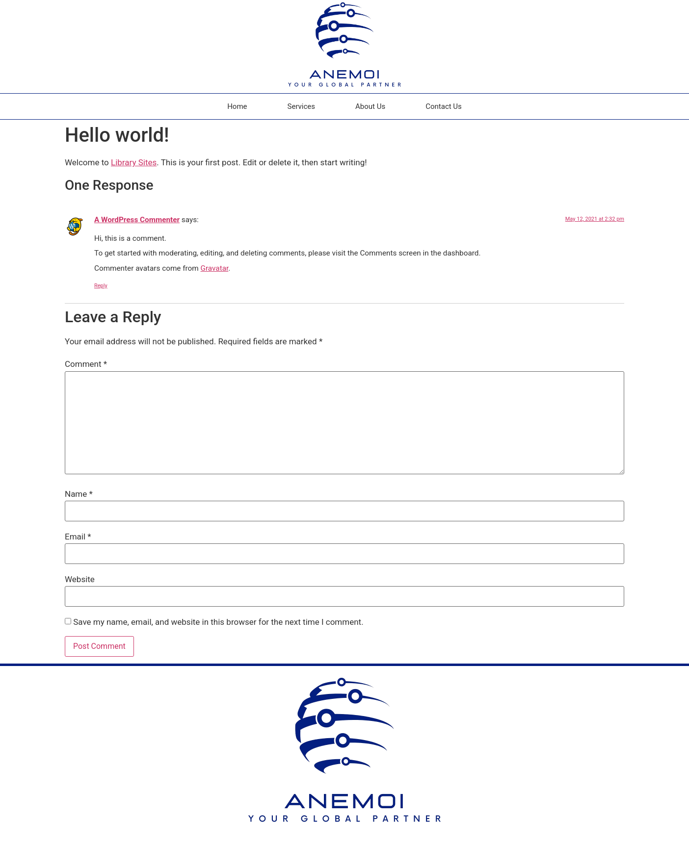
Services (302, 106)
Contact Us (443, 106)
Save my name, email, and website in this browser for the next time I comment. (218, 622)
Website (80, 579)
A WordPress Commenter (137, 219)
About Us (370, 106)
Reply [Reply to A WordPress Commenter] (100, 285)
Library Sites (134, 162)
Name (79, 494)
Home (237, 106)
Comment (86, 364)
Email (78, 537)
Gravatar (215, 268)
